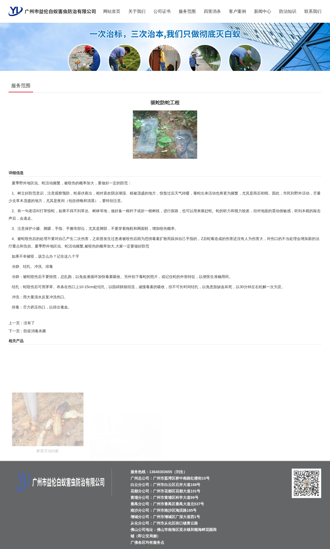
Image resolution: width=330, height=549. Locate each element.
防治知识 (287, 11)
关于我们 (136, 11)
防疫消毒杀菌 (35, 331)
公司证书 (162, 11)
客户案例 (237, 11)
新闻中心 (262, 11)
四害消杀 (212, 11)
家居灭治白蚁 (47, 466)
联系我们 (312, 11)
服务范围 (187, 11)
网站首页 (111, 11)
